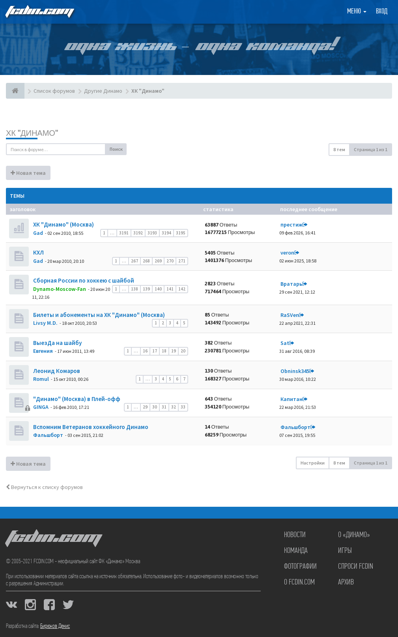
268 (146, 261)
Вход (381, 11)
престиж (291, 224)
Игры (345, 551)
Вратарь (291, 283)
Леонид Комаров (56, 371)
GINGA (41, 406)
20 (183, 351)
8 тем (339, 149)
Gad (38, 232)
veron (287, 252)
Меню (356, 11)
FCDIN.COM (39, 11)
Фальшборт (48, 434)
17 (154, 351)
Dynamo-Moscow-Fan (59, 288)
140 (158, 289)
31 (164, 407)
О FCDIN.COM (299, 582)
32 (173, 407)
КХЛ (38, 252)
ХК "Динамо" (32, 132)
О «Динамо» (354, 535)
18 (164, 351)
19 (173, 351)
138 (134, 289)
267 (134, 261)
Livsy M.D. (45, 322)
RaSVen (289, 314)
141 (170, 289)
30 (154, 407)
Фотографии (300, 567)
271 (181, 261)
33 (183, 407)
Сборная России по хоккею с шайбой (83, 280)
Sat (284, 343)
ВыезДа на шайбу (57, 343)
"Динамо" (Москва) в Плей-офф (76, 399)
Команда (296, 551)
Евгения (43, 350)
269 (158, 261)
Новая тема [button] (28, 172)
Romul (41, 378)
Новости (295, 535)
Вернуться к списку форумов (44, 487)
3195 (180, 233)
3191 (124, 233)
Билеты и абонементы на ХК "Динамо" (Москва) (98, 314)
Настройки (313, 463)
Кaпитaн (291, 399)
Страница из (370, 149)
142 (181, 289)
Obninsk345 (294, 371)
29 (145, 407)
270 (170, 261)
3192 (138, 233)
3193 (152, 233)
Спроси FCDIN (355, 567)
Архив (346, 582)
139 (146, 289)
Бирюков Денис (55, 626)
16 (145, 351)
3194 (166, 233)
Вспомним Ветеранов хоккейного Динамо (90, 427)
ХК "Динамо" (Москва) (63, 224)
